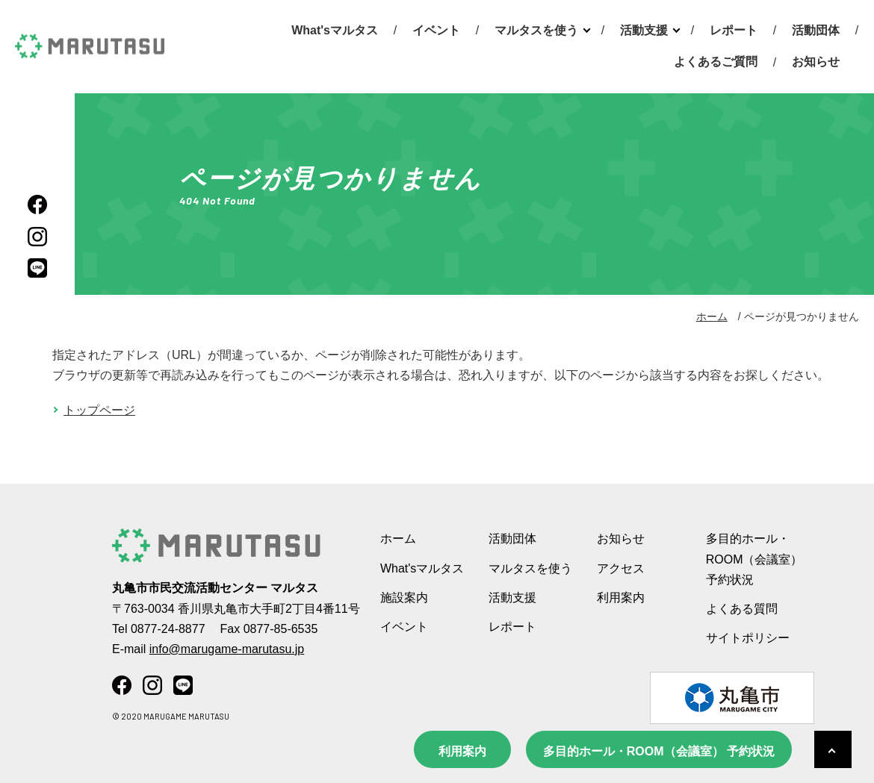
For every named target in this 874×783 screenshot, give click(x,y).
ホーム (712, 316)
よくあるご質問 (715, 61)
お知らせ (816, 61)
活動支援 (644, 30)
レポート (733, 30)
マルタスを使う (536, 30)
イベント (436, 30)
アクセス (621, 568)
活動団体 (816, 30)
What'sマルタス (334, 30)
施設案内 (404, 597)
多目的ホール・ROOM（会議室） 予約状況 (659, 751)
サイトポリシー (748, 637)
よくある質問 (742, 608)
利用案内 (462, 751)
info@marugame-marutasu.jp (226, 649)
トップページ (99, 410)
